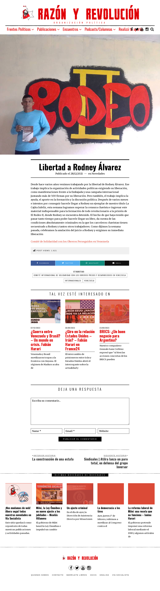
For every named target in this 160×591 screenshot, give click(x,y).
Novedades (98, 173)
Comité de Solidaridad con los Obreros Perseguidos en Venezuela (70, 241)
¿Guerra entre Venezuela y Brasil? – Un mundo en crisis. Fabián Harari (44, 339)
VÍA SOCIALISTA (120, 575)
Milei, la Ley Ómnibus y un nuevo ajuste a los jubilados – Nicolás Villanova (49, 513)
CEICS (93, 575)
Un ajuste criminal (77, 508)
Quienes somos (40, 575)
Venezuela (89, 280)
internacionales (73, 280)
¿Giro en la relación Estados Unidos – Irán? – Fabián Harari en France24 (78, 339)
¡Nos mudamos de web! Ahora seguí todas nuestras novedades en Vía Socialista (18, 513)
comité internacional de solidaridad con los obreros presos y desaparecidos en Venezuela (80, 275)
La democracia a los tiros (108, 509)
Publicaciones (46, 29)
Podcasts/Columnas (98, 29)
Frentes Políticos (19, 29)
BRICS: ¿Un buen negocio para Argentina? (113, 335)
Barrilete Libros (77, 575)
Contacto (57, 575)
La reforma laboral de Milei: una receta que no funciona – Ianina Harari (140, 513)
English (104, 575)
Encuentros (70, 29)
